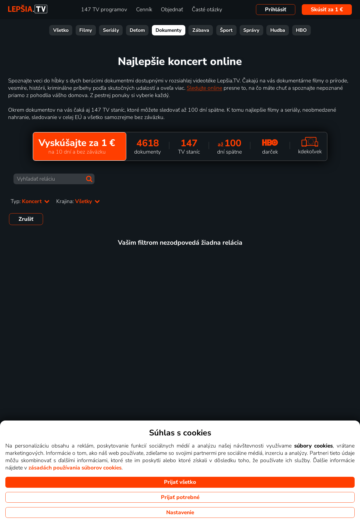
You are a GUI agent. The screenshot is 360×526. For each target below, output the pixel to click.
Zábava (200, 30)
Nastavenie (180, 512)
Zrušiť (26, 219)
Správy (251, 30)
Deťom (137, 30)
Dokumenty (168, 30)
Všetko (61, 30)
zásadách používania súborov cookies (75, 467)
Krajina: (78, 201)
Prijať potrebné (180, 497)
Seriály (111, 30)
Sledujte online (204, 88)
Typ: (30, 201)
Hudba (277, 30)
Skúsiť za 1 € (327, 9)
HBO (301, 30)
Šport (226, 30)
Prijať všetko (180, 482)
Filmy (85, 30)
